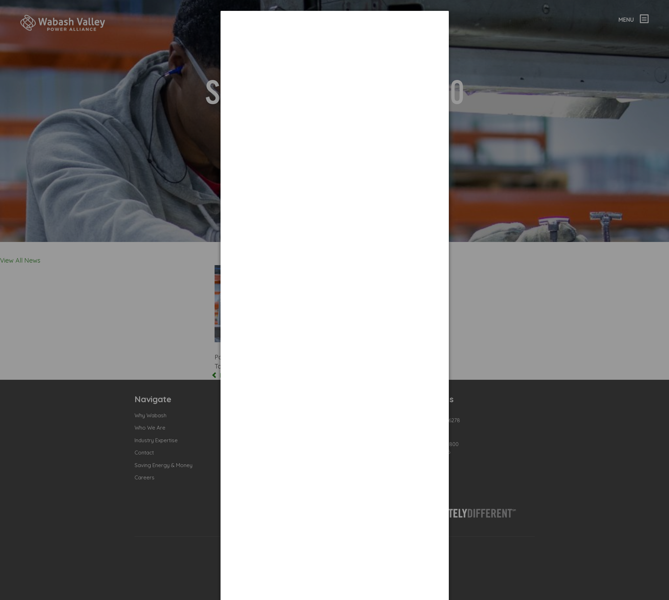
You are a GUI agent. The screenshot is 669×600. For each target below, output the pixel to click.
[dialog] (335, 37)
